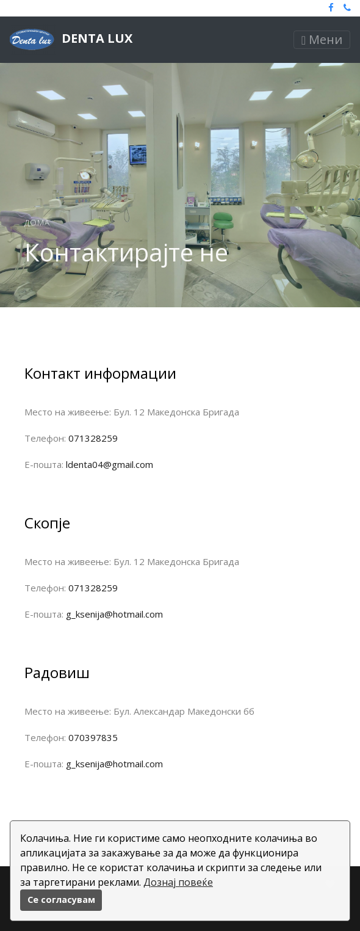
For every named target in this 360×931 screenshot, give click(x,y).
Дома (37, 222)
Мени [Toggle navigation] (321, 39)
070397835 (93, 737)
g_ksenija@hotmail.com (114, 614)
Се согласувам (61, 899)
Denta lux (71, 39)
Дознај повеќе (178, 882)
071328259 (93, 438)
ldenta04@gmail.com (109, 464)
